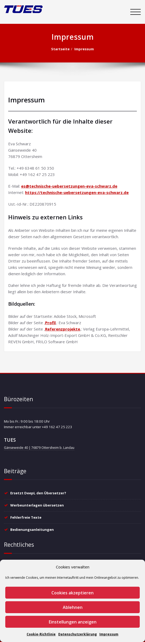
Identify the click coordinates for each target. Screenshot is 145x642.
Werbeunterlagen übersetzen (37, 505)
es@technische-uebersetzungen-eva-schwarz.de (69, 186)
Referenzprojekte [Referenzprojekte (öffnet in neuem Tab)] (62, 329)
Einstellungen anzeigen (72, 622)
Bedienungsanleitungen (32, 529)
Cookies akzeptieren (72, 593)
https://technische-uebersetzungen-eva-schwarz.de (77, 192)
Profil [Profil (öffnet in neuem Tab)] (50, 322)
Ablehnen (73, 607)
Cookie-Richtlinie (41, 634)
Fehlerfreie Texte (25, 517)
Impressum (108, 634)
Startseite (60, 49)
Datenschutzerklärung (77, 634)
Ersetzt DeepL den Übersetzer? (38, 493)
